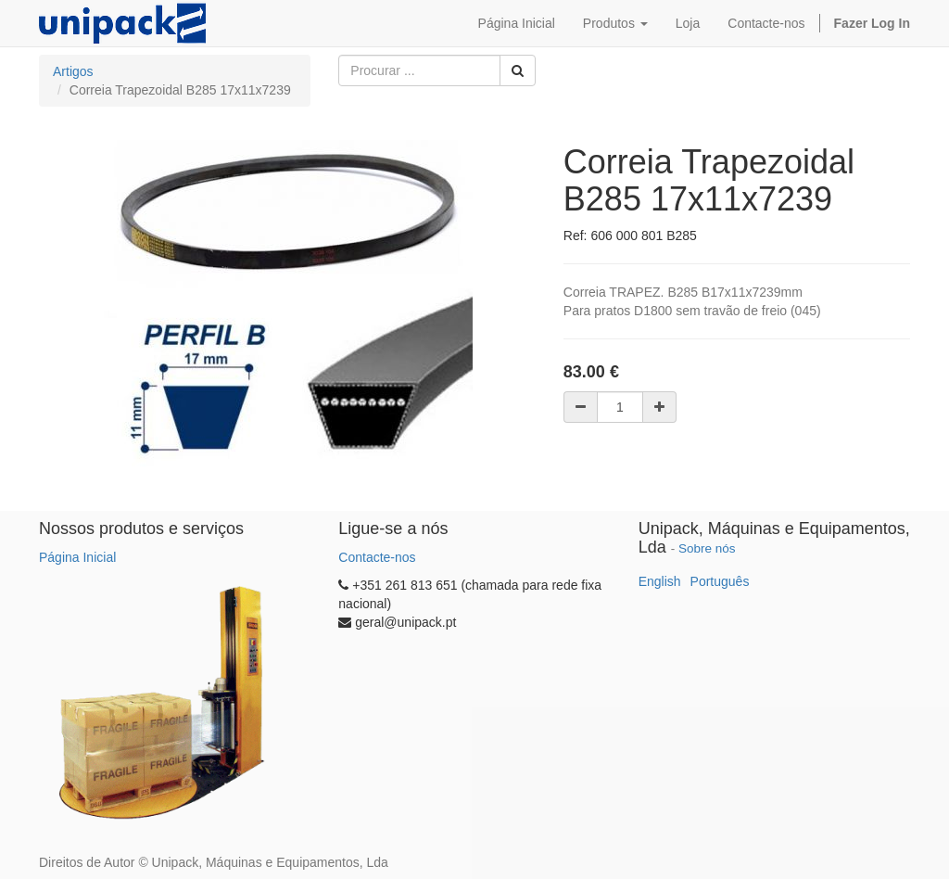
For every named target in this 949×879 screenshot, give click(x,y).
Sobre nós (707, 548)
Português (720, 581)
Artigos (73, 71)
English (660, 581)
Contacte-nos (376, 557)
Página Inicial (77, 557)
